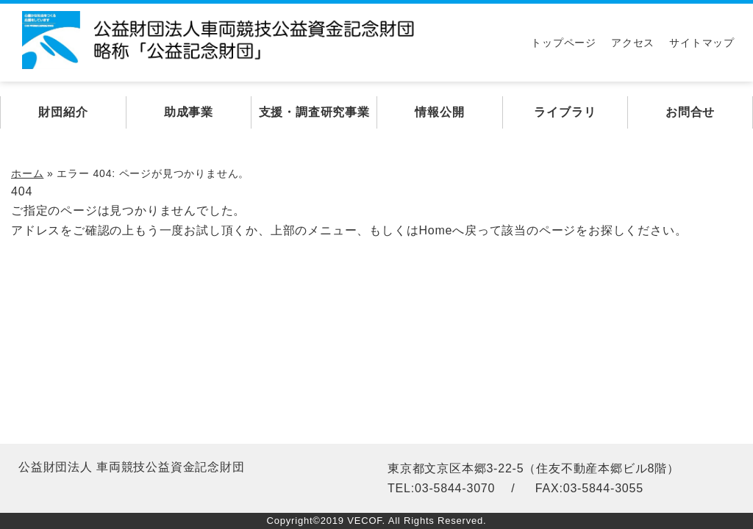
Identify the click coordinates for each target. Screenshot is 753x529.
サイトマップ (702, 42)
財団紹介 (63, 112)
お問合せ (690, 112)
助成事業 (188, 112)
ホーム (27, 173)
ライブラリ (565, 112)
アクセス (632, 42)
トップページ (563, 42)
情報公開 (439, 112)
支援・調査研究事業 (314, 112)
